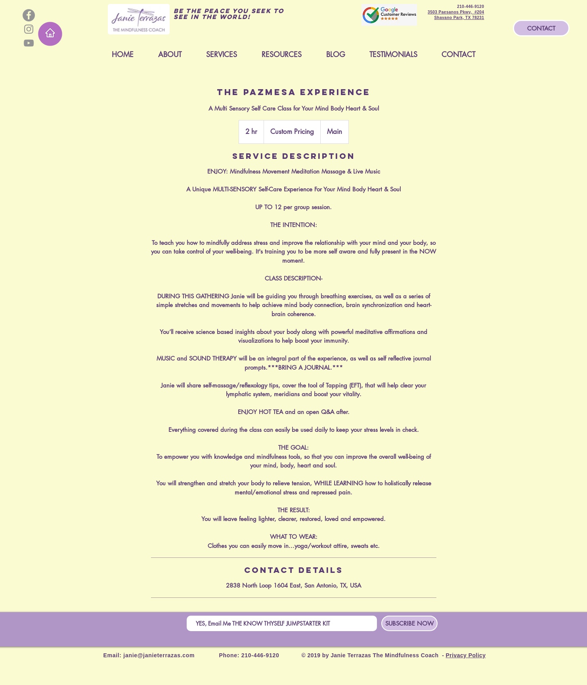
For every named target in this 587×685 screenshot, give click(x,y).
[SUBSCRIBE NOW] (409, 623)
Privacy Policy (466, 655)
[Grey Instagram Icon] (29, 29)
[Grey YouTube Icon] (29, 43)
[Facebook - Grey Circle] (29, 15)
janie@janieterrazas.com (159, 655)
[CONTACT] (541, 28)
